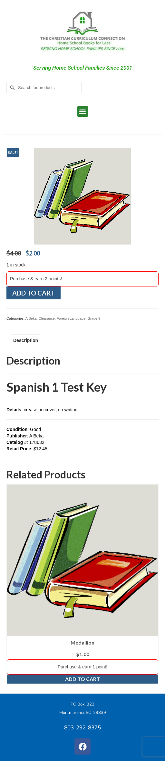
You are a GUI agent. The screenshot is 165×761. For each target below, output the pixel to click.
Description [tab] (25, 340)
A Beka (31, 318)
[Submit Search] (11, 87)
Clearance (47, 318)
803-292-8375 (82, 727)
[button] (82, 111)
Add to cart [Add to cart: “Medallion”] (82, 679)
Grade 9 (93, 318)
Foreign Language (71, 318)
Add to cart (33, 293)
